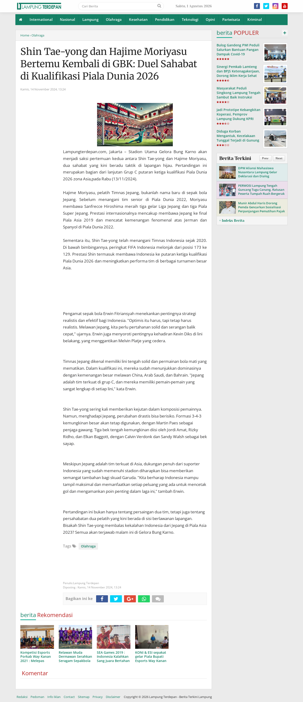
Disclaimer (113, 697)
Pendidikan (164, 19)
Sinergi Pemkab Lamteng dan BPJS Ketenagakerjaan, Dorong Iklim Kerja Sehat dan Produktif (238, 73)
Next (279, 158)
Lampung (90, 19)
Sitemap (83, 697)
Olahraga (114, 19)
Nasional (67, 19)
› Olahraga (37, 35)
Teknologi (190, 19)
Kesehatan (138, 19)
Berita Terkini (235, 158)
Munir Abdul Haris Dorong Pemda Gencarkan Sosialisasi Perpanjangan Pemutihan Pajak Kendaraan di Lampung (261, 209)
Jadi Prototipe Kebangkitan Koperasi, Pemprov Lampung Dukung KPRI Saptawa (238, 116)
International (41, 19)
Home (24, 35)
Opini (210, 19)
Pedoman (37, 697)
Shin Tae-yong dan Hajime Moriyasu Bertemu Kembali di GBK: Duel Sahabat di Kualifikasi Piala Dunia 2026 (108, 64)
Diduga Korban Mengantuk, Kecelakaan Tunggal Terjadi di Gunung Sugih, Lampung (238, 138)
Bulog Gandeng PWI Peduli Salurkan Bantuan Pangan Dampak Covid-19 (238, 49)
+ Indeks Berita (231, 220)
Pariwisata (231, 19)
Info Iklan (54, 697)
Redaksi (22, 697)
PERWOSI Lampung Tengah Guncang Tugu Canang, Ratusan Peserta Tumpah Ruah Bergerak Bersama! (261, 191)
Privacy (98, 697)
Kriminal (254, 19)
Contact (69, 697)
